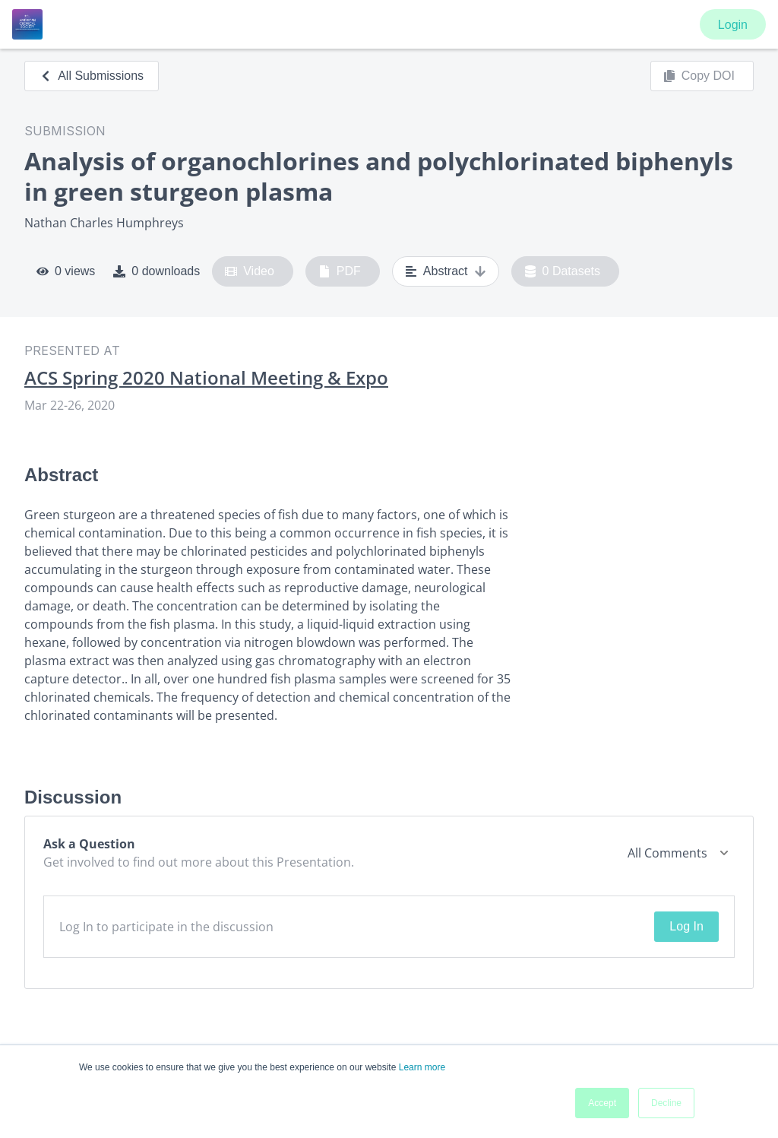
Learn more (422, 1067)
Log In (686, 926)
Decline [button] (666, 1103)
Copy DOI (699, 76)
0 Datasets (562, 271)
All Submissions (92, 75)
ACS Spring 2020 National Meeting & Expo (206, 378)
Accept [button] (602, 1103)
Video (249, 271)
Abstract (445, 271)
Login (733, 24)
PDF (339, 271)
